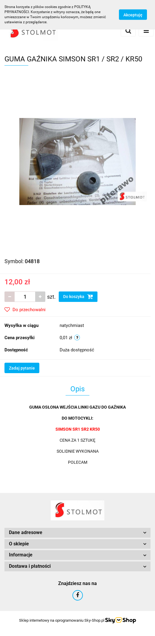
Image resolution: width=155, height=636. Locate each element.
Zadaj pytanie (22, 368)
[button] (77, 533)
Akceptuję (132, 15)
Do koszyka (78, 297)
